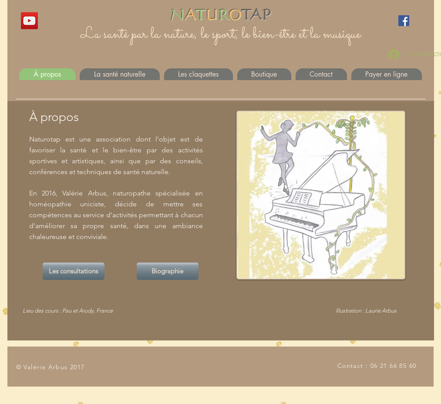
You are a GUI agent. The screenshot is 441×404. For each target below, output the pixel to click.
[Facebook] (403, 20)
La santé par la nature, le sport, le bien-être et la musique (220, 34)
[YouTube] (29, 20)
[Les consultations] (73, 271)
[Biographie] (168, 271)
